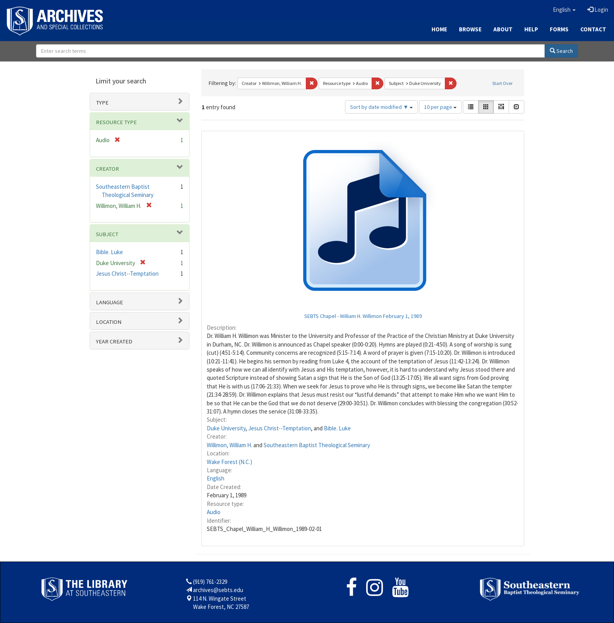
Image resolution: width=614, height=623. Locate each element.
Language (109, 302)
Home (439, 29)
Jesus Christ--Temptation (279, 428)
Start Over (502, 83)
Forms (559, 29)
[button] (564, 10)
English (215, 478)
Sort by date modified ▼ (381, 106)
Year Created (114, 341)
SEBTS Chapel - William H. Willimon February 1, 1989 (363, 316)
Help (531, 29)
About (503, 29)
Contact (593, 29)
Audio (213, 512)
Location (108, 321)
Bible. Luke (337, 428)
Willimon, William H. (229, 445)
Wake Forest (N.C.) (229, 462)
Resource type (116, 122)
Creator (107, 168)
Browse (470, 29)
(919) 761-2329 (210, 581)
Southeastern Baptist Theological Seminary (317, 445)
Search (561, 50)
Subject (107, 234)
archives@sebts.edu (218, 590)
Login (597, 9)
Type (102, 102)
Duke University (226, 428)
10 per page (440, 106)
